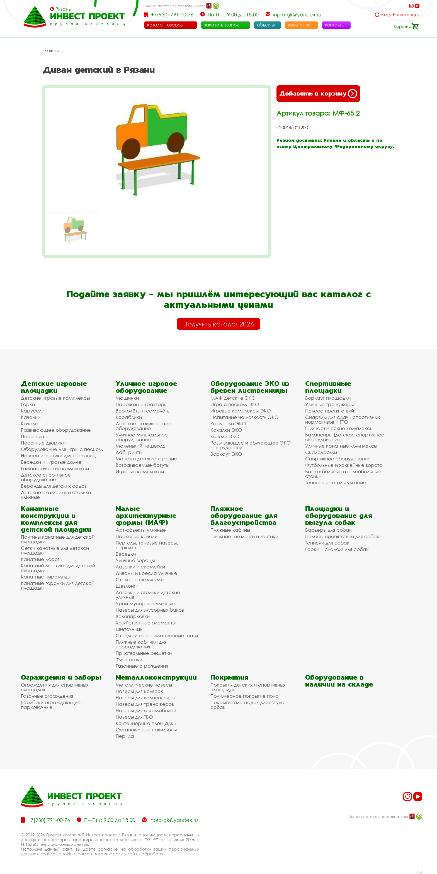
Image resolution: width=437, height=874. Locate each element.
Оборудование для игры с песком (62, 449)
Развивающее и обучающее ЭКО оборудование (250, 445)
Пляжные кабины (230, 530)
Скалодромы (321, 452)
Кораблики (129, 417)
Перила (125, 736)
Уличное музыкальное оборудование (142, 437)
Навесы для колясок (139, 691)
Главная (51, 50)
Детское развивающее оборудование (143, 426)
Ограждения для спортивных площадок (54, 687)
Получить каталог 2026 (218, 324)
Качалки (30, 417)
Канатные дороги (41, 559)
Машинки (127, 398)
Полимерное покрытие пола (244, 696)
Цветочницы (129, 629)
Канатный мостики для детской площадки (58, 568)
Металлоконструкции (156, 677)
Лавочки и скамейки (140, 566)
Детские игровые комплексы (55, 398)
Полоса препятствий (329, 410)
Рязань (63, 9)
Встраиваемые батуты (142, 465)
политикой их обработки (139, 853)
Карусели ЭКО (228, 423)
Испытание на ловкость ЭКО (244, 417)
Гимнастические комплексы (55, 468)
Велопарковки (133, 616)
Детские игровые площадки (54, 387)
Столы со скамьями (140, 579)
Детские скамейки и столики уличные (56, 494)
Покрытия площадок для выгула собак (247, 704)
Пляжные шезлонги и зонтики (244, 536)
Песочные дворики (43, 442)
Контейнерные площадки (146, 723)
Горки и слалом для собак (337, 549)
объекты (266, 25)
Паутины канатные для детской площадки (57, 539)
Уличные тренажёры (329, 404)
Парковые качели (136, 536)
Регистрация (406, 14)
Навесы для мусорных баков (150, 609)
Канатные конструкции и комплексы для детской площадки (56, 519)
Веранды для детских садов (54, 486)
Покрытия (229, 677)
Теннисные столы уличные (335, 482)
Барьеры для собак (328, 530)
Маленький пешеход (140, 445)
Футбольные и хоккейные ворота (344, 465)
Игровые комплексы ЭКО (240, 410)
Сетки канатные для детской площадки (55, 550)
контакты (334, 25)
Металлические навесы (144, 684)
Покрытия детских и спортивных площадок (247, 687)
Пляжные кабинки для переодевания (141, 644)
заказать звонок (221, 25)
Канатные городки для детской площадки (57, 585)
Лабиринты (129, 452)
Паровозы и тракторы (141, 404)
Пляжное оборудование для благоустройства (244, 515)
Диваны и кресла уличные (146, 573)
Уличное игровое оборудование (146, 387)
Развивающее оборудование (56, 430)
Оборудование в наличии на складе (339, 681)
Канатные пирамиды (46, 576)
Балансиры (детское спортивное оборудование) (344, 437)
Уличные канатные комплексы (341, 445)
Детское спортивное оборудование (46, 477)
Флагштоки (129, 659)
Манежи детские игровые (146, 458)
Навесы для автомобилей (146, 710)
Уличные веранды (136, 560)
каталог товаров (165, 25)
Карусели (32, 410)
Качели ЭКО (224, 436)
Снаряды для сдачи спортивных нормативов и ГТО (342, 419)
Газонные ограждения (142, 665)
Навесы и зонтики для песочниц (58, 455)
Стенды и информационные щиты (157, 635)
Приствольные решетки (144, 653)
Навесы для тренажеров (145, 704)
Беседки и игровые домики (53, 462)
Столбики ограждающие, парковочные (51, 704)
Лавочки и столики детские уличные (148, 594)
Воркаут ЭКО (226, 453)
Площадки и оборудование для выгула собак (338, 515)
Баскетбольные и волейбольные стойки (343, 473)
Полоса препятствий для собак (342, 536)
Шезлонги (127, 586)
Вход (386, 14)
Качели (29, 423)
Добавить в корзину (318, 93)
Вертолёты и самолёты (143, 410)
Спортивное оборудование (338, 458)
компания (299, 25)
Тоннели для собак (327, 542)
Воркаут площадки (328, 398)
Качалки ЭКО (226, 430)
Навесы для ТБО (134, 716)
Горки (28, 404)
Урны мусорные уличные (145, 603)
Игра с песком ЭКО (234, 404)
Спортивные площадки (328, 387)
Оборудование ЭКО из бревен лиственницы (249, 387)
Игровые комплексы (140, 471)
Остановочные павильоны (146, 729)
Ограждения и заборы (61, 677)
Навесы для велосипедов (145, 697)
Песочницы (34, 436)
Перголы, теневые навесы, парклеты (147, 545)
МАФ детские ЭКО (233, 398)
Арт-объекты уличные (141, 530)
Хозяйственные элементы (146, 622)
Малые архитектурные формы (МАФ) (146, 515)
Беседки (126, 553)
